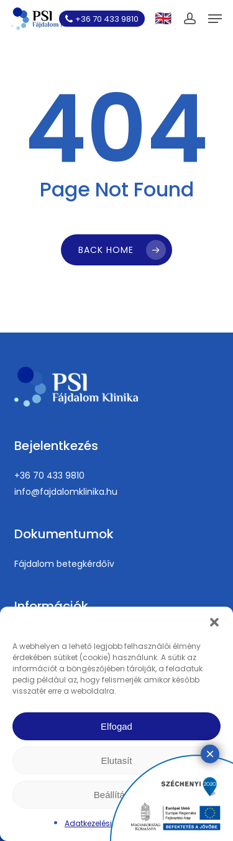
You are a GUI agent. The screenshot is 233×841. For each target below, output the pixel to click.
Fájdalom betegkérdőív (64, 564)
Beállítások (116, 794)
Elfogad (116, 726)
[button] (214, 622)
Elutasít (116, 760)
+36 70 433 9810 (49, 475)
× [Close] (210, 360)
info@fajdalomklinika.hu (65, 491)
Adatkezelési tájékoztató (110, 823)
